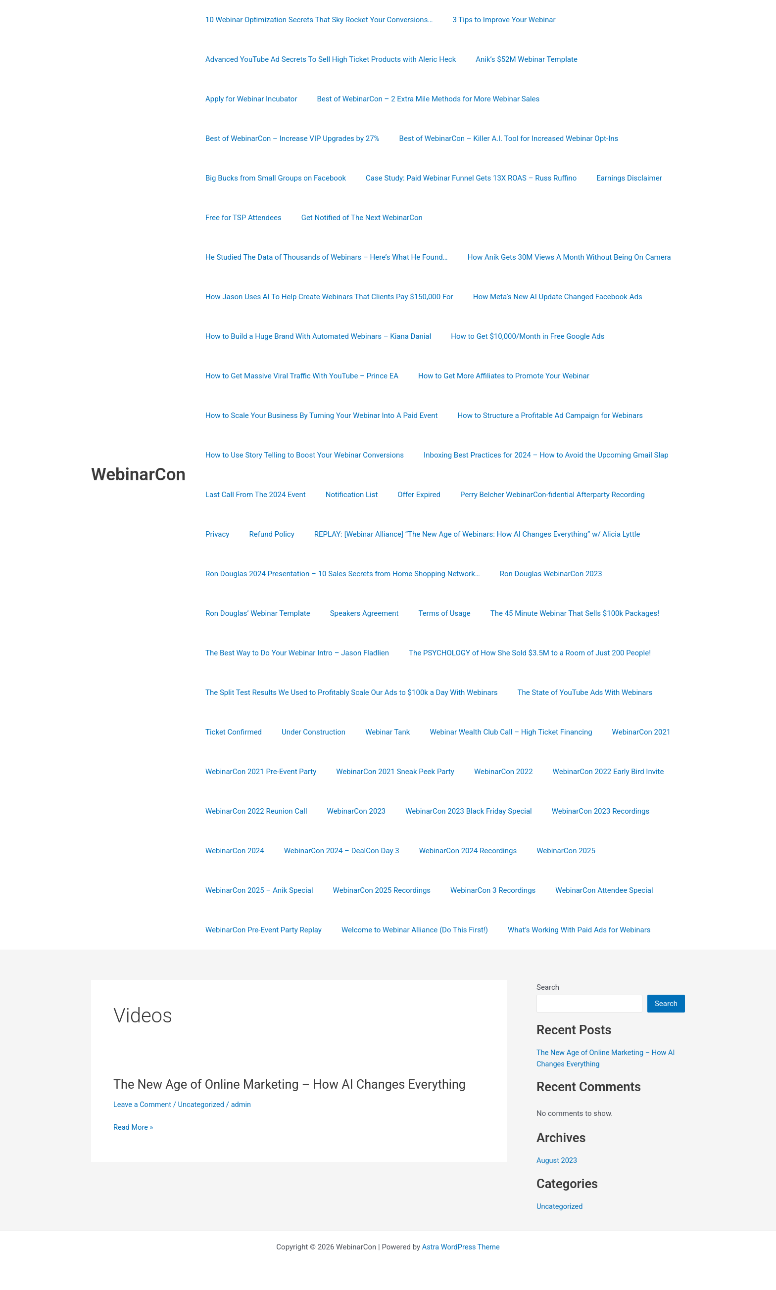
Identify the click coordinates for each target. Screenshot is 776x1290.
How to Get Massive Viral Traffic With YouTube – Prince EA (467, 336)
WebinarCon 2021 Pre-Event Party (258, 771)
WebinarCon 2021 (619, 732)
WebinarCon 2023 (349, 811)
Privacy (472, 494)
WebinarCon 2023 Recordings (583, 811)
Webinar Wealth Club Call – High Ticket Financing (493, 732)
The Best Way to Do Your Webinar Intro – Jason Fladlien (295, 652)
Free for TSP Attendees (547, 178)
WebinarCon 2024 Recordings (456, 850)
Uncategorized (203, 1104)
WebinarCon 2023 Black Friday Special (456, 811)
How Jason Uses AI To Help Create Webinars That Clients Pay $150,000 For (545, 257)
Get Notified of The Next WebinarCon (263, 217)
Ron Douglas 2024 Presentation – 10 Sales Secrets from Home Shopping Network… (340, 573)
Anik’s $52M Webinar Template (519, 59)
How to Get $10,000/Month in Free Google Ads (279, 336)
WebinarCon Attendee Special (586, 890)
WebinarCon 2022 (491, 771)
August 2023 (557, 1159)
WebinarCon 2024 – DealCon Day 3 (334, 850)
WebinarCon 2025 (548, 850)
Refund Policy (521, 494)
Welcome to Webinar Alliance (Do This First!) (407, 929)
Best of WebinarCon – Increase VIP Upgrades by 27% (527, 98)
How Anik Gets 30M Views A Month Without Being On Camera (304, 257)
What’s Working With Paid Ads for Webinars (566, 929)
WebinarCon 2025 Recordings (375, 890)
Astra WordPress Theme (461, 1246)
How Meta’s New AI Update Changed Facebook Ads (287, 296)
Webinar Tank (375, 732)
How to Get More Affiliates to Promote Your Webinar (288, 375)
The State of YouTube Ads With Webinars (577, 692)
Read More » (133, 1127)
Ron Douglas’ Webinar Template (255, 613)
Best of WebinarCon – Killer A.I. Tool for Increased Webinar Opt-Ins (312, 138)
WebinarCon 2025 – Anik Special (257, 890)
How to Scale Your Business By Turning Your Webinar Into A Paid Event (505, 375)
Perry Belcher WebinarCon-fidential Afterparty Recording (353, 494)
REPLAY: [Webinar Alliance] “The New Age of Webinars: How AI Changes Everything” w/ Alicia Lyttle (366, 534)
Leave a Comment (143, 1104)
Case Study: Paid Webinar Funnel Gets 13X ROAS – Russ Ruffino (308, 178)
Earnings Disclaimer (461, 178)
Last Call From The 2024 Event (513, 455)
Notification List (604, 455)
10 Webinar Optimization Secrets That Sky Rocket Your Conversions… (316, 19)
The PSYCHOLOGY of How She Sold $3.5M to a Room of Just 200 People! (522, 652)
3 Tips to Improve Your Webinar (496, 19)
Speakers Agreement (357, 613)
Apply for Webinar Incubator (631, 59)
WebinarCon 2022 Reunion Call (254, 811)
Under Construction (306, 732)
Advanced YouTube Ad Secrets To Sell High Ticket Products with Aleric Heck (328, 59)
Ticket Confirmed (231, 732)
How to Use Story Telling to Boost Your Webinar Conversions (502, 415)
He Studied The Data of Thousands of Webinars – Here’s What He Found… (460, 217)
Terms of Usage (432, 613)
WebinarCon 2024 (232, 850)
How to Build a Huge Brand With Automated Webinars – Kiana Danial (500, 296)
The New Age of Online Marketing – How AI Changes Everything (295, 1084)
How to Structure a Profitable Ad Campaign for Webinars (295, 415)
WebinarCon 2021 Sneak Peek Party (388, 771)
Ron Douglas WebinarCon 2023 (543, 573)
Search (547, 987)
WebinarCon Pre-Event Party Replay (261, 929)
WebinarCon (138, 474)
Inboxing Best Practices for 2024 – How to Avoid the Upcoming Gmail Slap (325, 455)
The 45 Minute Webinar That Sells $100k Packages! (557, 613)
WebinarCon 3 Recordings (480, 890)
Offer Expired (224, 494)
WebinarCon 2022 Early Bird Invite (591, 771)
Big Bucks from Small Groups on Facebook (507, 138)
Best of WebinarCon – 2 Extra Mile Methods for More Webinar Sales (314, 98)
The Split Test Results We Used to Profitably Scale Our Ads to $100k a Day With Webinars (349, 692)
